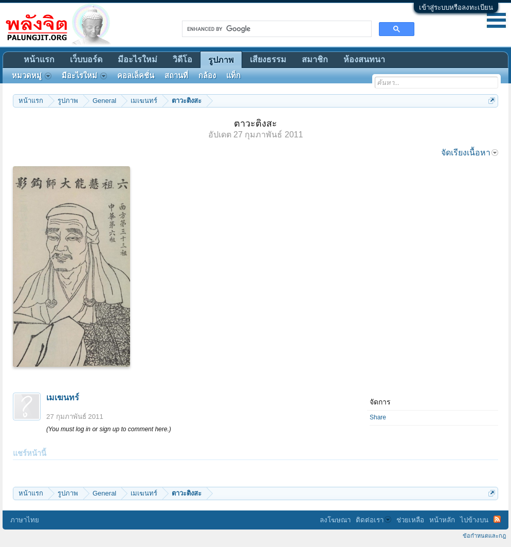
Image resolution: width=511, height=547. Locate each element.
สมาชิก (315, 59)
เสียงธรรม (268, 59)
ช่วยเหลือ (410, 520)
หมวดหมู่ (31, 76)
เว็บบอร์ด (86, 59)
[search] (275, 28)
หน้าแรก (39, 59)
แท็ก (233, 76)
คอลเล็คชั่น (135, 76)
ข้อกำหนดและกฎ (484, 536)
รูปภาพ (221, 60)
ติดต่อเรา (373, 520)
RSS (497, 519)
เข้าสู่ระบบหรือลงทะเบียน (456, 7)
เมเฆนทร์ (62, 397)
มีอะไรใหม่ (137, 59)
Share (378, 417)
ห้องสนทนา (364, 59)
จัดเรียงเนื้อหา (469, 152)
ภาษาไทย (24, 520)
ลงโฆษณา (335, 520)
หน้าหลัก (442, 520)
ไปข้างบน (474, 520)
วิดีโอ (182, 59)
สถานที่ (176, 76)
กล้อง (207, 76)
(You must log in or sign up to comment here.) (108, 429)
